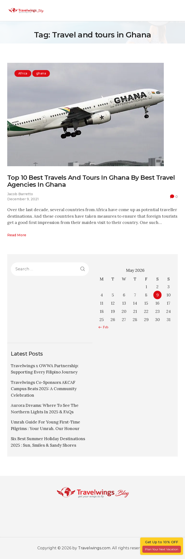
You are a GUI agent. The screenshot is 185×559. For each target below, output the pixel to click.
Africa (22, 73)
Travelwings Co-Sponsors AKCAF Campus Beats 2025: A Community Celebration (44, 389)
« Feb (104, 327)
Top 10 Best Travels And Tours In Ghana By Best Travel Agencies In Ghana (91, 181)
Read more (16, 235)
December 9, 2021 (23, 199)
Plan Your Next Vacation (161, 549)
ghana (41, 73)
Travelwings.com (94, 548)
